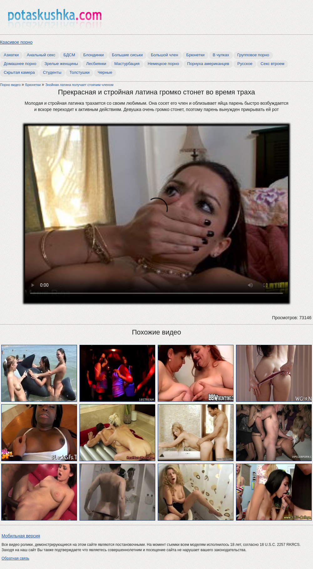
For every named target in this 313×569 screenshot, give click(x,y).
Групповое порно (253, 55)
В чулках (221, 55)
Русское (244, 63)
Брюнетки (195, 55)
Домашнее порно (20, 63)
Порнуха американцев (208, 63)
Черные (105, 72)
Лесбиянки (96, 63)
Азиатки (11, 55)
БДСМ (69, 55)
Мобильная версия (21, 535)
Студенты (52, 72)
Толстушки (79, 72)
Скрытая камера (19, 72)
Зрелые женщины (61, 63)
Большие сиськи (127, 55)
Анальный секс (41, 55)
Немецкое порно (163, 63)
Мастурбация (127, 63)
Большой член (164, 55)
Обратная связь (15, 558)
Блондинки (93, 55)
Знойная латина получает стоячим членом (79, 85)
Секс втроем (273, 63)
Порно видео (11, 85)
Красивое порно (16, 42)
